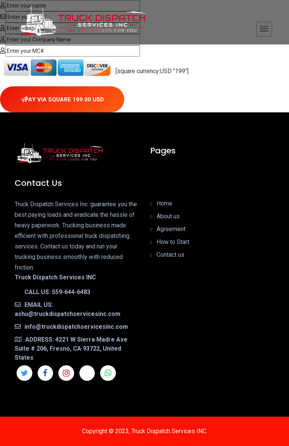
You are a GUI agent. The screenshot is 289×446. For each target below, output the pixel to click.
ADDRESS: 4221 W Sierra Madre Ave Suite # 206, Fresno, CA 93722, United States (71, 348)
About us (168, 216)
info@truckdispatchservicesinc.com (71, 326)
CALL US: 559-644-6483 (52, 292)
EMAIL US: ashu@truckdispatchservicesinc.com (67, 309)
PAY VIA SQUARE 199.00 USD (62, 99)
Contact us (170, 254)
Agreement (171, 229)
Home (164, 203)
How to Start (173, 241)
